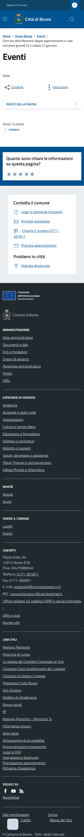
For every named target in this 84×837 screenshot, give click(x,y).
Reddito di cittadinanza (20, 697)
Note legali (11, 733)
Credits (26, 820)
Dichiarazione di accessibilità (23, 740)
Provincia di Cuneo (16, 654)
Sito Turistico (12, 690)
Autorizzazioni (13, 419)
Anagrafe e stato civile (19, 412)
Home (7, 36)
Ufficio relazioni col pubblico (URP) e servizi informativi (42, 604)
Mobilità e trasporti (17, 448)
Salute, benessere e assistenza (25, 455)
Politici (7, 373)
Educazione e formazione (21, 434)
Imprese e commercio (18, 441)
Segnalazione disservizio (21, 757)
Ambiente (10, 405)
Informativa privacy (17, 726)
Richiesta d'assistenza (19, 768)
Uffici (6, 380)
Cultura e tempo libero (19, 426)
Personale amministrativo (22, 366)
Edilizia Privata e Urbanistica (23, 469)
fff (4, 711)
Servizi (53, 814)
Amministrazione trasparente (24, 746)
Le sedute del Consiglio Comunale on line (33, 661)
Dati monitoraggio (16, 814)
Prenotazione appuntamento (24, 763)
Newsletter (11, 797)
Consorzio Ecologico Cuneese (24, 676)
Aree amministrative (18, 337)
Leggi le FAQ (12, 752)
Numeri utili (11, 622)
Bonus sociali (12, 704)
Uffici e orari (11, 615)
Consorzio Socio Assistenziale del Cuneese (34, 668)
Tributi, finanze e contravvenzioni (27, 462)
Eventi (41, 36)
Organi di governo (16, 359)
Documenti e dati (15, 344)
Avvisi (7, 501)
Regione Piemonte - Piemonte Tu (27, 719)
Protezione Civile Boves (20, 683)
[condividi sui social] (13, 87)
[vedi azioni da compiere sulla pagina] (57, 87)
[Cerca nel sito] (70, 19)
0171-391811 (28, 574)
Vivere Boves (23, 36)
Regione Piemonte (17, 5)
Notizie (8, 494)
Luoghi (8, 526)
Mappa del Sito (61, 820)
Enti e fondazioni (15, 352)
